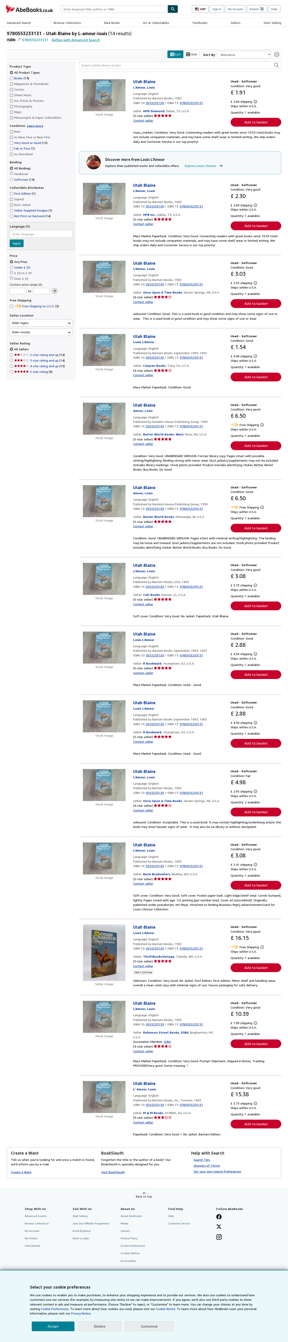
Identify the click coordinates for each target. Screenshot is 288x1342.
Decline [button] (99, 1326)
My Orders (31, 1238)
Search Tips (202, 1160)
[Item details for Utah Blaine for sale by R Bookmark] (104, 648)
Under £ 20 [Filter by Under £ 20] (20, 267)
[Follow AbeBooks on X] (219, 1227)
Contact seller (143, 120)
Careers (125, 1231)
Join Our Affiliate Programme (91, 1223)
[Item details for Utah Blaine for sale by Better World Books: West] (104, 419)
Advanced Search (19, 23)
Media (124, 1223)
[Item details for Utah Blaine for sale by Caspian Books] (104, 350)
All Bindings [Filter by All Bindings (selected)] (21, 168)
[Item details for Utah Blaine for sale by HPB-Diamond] (104, 95)
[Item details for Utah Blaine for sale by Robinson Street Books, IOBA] (104, 1017)
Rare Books (112, 23)
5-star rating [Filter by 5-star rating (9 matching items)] (33, 372)
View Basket (32, 1246)
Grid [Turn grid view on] (191, 54)
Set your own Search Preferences (217, 1171)
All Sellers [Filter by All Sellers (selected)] (22, 349)
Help (274, 9)
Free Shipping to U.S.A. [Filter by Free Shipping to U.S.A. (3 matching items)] (34, 306)
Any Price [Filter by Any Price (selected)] (19, 262)
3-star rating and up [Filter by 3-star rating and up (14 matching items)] (39, 360)
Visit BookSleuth (113, 1172)
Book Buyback (82, 1231)
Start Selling (272, 23)
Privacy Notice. (81, 1313)
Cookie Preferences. (55, 1309)
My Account (235, 9)
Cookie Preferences (133, 1246)
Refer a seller (81, 1238)
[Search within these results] (180, 65)
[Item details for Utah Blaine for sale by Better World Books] (104, 501)
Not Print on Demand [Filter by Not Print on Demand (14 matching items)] (30, 216)
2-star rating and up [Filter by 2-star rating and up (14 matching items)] (39, 355)
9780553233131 (35, 40)
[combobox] (114, 9)
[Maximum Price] (41, 291)
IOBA (167, 1042)
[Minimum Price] (18, 291)
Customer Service (179, 1223)
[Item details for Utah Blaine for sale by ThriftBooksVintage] (104, 953)
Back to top (144, 1196)
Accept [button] (53, 1326)
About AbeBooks (131, 1216)
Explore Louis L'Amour (204, 166)
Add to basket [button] (256, 122)
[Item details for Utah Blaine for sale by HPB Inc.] (104, 199)
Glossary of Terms (207, 1165)
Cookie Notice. (166, 1309)
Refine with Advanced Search (76, 40)
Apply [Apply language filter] (17, 243)
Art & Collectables (156, 23)
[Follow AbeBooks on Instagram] (219, 1237)
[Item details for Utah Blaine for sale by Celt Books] (104, 579)
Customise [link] (149, 1326)
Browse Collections (67, 23)
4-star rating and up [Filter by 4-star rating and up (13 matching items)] (39, 366)
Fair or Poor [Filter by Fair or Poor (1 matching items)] (22, 148)
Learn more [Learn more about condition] (35, 126)
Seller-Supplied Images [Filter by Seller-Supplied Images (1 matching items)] (31, 210)
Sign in (216, 9)
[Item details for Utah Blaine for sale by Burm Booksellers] (104, 858)
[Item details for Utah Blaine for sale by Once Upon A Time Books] (104, 277)
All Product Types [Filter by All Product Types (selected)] (25, 72)
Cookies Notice (130, 1253)
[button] (276, 65)
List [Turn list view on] (175, 54)
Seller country (21, 332)
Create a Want (21, 1172)
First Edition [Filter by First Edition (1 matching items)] (23, 194)
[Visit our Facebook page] (219, 1217)
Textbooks (199, 23)
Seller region (20, 323)
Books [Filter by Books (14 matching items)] (19, 78)
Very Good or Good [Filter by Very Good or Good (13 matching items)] (28, 143)
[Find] (173, 9)
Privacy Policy (129, 1238)
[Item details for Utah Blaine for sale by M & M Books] (104, 1097)
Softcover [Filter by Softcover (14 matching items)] (22, 179)
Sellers (236, 23)
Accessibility (128, 1260)
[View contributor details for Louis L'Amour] (144, 87)
